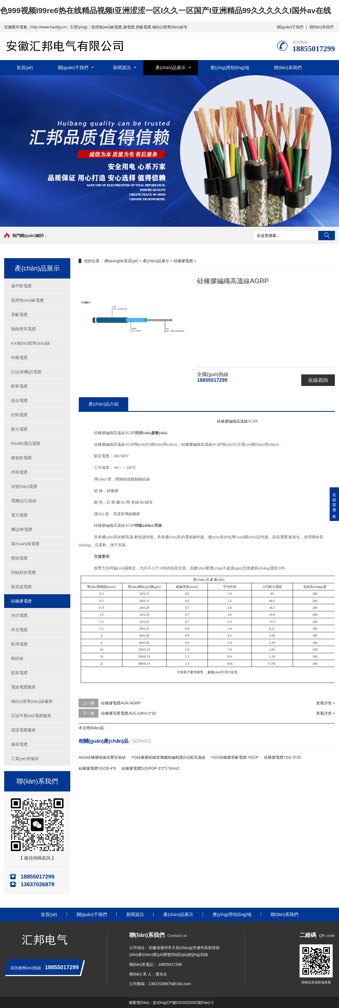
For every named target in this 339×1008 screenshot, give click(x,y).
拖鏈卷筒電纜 (23, 328)
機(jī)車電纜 (22, 529)
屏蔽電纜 (19, 314)
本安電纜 (19, 629)
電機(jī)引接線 (24, 500)
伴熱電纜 (19, 472)
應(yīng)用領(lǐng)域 (229, 67)
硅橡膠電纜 (21, 601)
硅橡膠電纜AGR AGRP (121, 703)
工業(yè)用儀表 (25, 758)
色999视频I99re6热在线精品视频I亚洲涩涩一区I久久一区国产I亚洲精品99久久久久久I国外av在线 (165, 10)
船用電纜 (19, 644)
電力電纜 (19, 515)
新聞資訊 (122, 67)
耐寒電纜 (19, 386)
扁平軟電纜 (21, 285)
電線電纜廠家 (23, 687)
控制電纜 (19, 414)
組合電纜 (19, 400)
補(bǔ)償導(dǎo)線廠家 (32, 701)
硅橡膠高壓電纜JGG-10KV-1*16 (128, 713)
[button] (165, 221)
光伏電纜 (19, 615)
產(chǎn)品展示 (170, 67)
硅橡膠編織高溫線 (232, 421)
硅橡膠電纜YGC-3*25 (282, 757)
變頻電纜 (19, 558)
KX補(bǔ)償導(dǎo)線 (30, 343)
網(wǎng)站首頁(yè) (121, 261)
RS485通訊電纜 (25, 443)
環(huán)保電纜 (25, 543)
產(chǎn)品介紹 (103, 404)
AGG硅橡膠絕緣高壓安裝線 (102, 757)
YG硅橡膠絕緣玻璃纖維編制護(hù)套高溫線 (168, 757)
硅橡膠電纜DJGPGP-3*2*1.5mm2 (150, 768)
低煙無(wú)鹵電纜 (27, 300)
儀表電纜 (19, 744)
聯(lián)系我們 (321, 27)
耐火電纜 (19, 429)
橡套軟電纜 (21, 457)
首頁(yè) (25, 67)
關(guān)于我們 (290, 27)
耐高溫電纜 (21, 586)
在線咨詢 (318, 380)
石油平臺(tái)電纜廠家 (31, 715)
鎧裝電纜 (19, 672)
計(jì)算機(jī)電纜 (26, 371)
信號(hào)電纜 (24, 486)
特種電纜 (19, 357)
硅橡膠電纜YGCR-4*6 (97, 768)
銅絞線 (17, 658)
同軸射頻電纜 (23, 572)
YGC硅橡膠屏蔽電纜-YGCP (235, 757)
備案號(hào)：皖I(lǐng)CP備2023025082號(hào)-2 (171, 1002)
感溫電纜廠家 (23, 730)
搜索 (326, 235)
